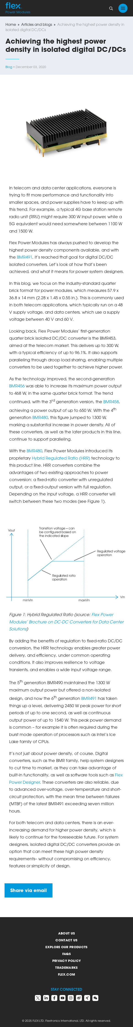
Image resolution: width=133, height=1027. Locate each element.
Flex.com (66, 974)
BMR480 (40, 417)
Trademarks (66, 967)
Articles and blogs (36, 24)
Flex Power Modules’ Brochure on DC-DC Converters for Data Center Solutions (66, 621)
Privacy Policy (66, 960)
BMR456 (17, 385)
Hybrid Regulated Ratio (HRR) (61, 458)
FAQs (66, 954)
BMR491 (24, 256)
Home (10, 24)
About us (66, 933)
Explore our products (66, 947)
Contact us (66, 940)
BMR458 (111, 401)
